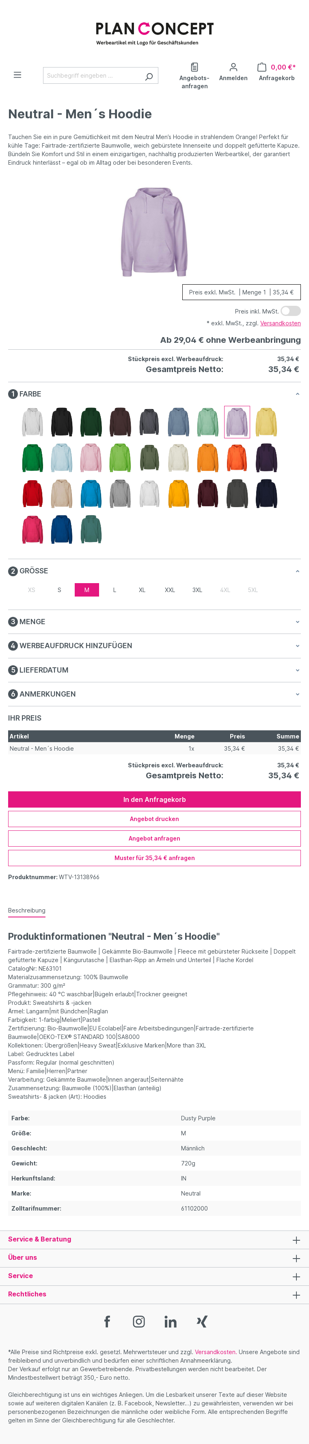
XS (31, 589)
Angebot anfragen (154, 838)
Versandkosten (280, 323)
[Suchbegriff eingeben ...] (91, 75)
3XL (197, 589)
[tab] (26, 910)
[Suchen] (148, 75)
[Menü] (17, 75)
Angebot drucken (154, 818)
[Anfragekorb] (277, 71)
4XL (225, 589)
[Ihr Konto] (233, 71)
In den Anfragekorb (154, 799)
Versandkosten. (216, 1351)
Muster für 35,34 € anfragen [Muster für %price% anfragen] (155, 857)
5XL (253, 589)
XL (142, 589)
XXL (170, 589)
